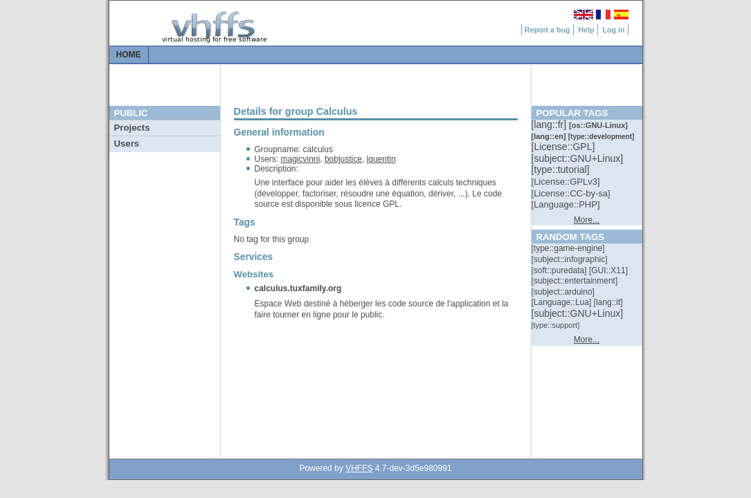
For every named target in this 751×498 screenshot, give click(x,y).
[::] (550, 124)
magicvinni (300, 159)
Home (128, 54)
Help (586, 30)
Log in (614, 30)
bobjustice (343, 159)
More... (586, 220)
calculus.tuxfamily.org (298, 288)
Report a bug (547, 30)
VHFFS (358, 468)
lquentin (381, 159)
